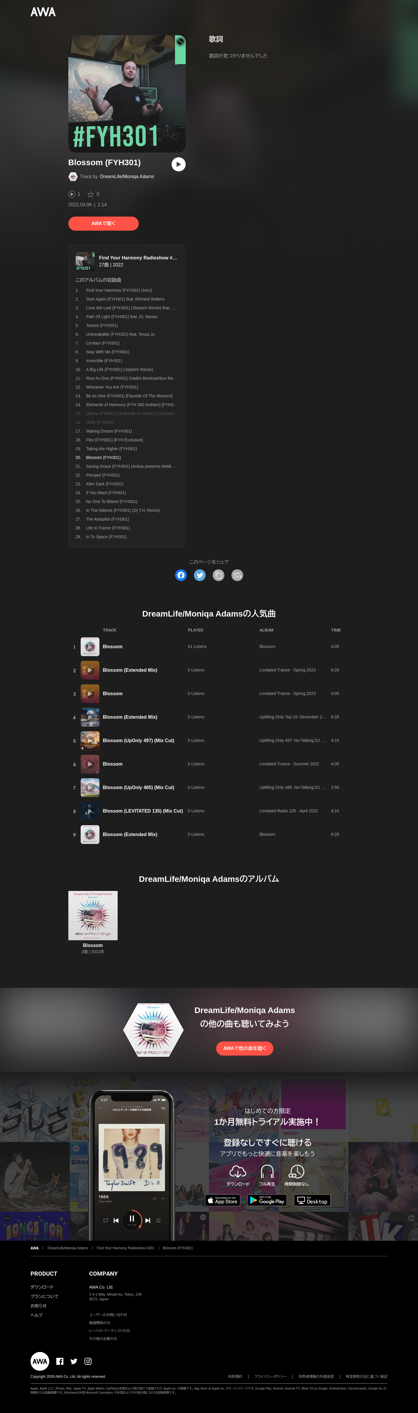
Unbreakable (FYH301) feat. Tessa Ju (120, 334)
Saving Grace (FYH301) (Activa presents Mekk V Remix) (137, 466)
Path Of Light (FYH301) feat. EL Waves (122, 316)
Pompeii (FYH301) (103, 475)
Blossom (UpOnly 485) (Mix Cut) (139, 787)
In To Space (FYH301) (106, 536)
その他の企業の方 (103, 1339)
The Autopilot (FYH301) (107, 519)
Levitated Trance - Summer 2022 (289, 764)
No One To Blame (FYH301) (112, 501)
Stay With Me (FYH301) (108, 352)
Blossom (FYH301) (178, 1248)
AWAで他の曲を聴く (244, 1048)
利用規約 (235, 1377)
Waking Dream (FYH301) (109, 431)
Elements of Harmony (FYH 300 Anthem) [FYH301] (132, 404)
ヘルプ (37, 1315)
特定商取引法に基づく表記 (366, 1377)
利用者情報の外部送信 (316, 1377)
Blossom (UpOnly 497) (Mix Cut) (139, 740)
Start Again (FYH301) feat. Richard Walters (125, 299)
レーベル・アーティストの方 (109, 1331)
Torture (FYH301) (102, 325)
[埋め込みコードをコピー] (237, 575)
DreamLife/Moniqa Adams (127, 176)
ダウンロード (42, 1287)
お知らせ (39, 1306)
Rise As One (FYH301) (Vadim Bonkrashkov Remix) (133, 378)
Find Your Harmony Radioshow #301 (139, 257)
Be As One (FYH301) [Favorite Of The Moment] (129, 396)
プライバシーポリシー (270, 1377)
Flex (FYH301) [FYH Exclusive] (114, 440)
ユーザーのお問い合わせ (108, 1315)
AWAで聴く (103, 223)
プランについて (45, 1296)
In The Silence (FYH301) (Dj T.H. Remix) (123, 510)
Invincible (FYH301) (104, 360)
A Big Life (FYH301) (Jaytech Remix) (119, 369)
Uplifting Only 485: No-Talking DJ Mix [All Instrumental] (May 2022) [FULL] (327, 787)
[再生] (179, 164)
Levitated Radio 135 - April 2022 (289, 810)
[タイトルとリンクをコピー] (218, 575)
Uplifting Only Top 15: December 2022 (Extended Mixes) (311, 717)
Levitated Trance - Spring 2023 (288, 670)
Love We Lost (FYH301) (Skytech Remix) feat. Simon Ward (140, 307)
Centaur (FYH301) (103, 343)
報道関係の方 (99, 1323)
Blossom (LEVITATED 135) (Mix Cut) (143, 810)
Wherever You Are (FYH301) (112, 387)
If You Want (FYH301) (106, 492)
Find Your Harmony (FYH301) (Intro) (119, 290)
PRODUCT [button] (44, 1273)
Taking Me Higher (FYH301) (111, 448)
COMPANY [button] (103, 1273)
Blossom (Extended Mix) (130, 670)
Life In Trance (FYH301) (108, 528)
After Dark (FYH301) (105, 484)
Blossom (113, 646)
